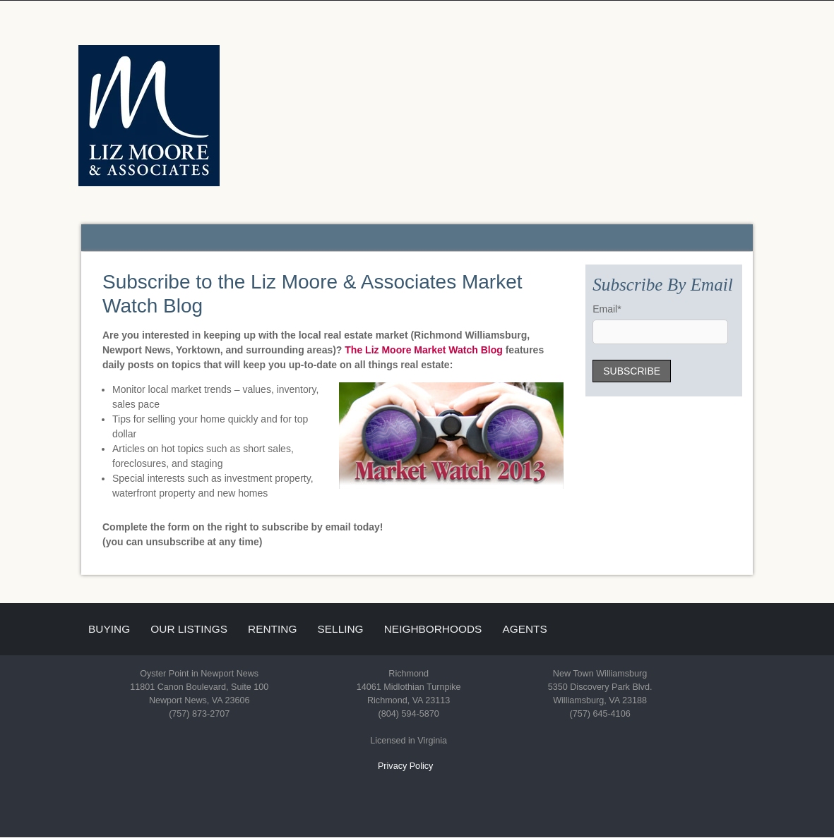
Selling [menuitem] (341, 629)
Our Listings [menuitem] (188, 629)
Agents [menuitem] (524, 629)
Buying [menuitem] (109, 629)
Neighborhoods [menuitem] (433, 629)
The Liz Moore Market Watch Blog (424, 350)
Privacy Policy (405, 766)
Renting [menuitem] (272, 629)
